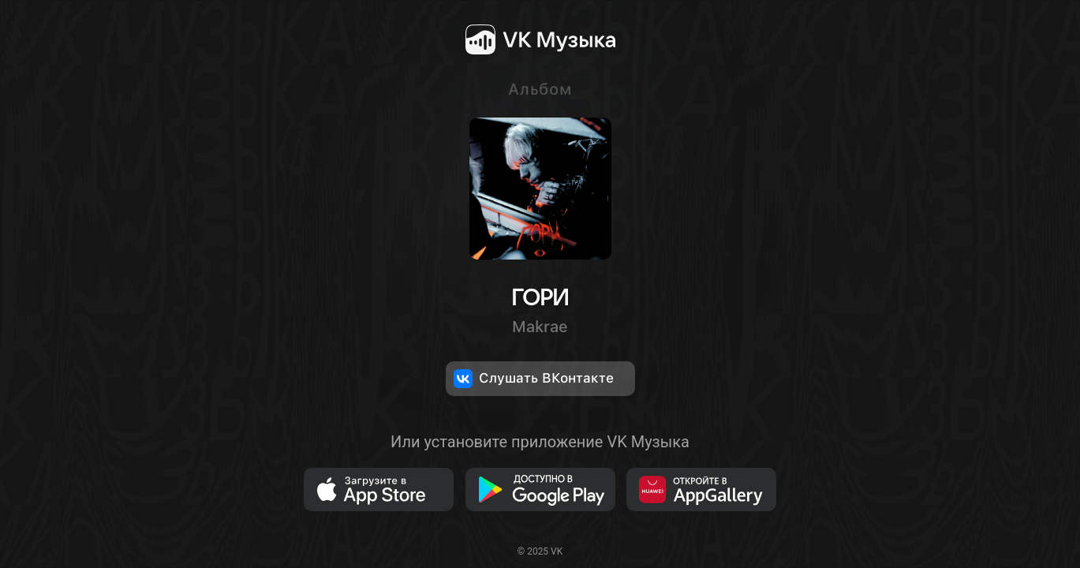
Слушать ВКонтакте (534, 378)
